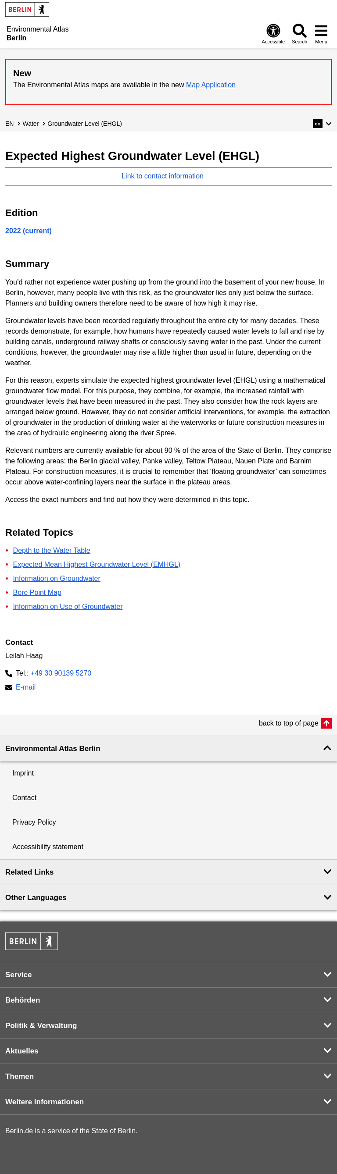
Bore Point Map (37, 592)
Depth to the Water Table (51, 550)
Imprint (23, 773)
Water (30, 123)
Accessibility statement (47, 846)
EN (9, 123)
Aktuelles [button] (22, 1051)
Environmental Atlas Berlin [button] (52, 748)
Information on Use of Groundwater (68, 606)
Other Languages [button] (36, 897)
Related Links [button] (29, 872)
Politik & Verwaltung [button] (41, 1025)
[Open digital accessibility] (273, 33)
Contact (24, 797)
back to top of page (289, 723)
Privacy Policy (34, 822)
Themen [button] (19, 1076)
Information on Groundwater (56, 578)
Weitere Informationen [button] (44, 1102)
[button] (322, 123)
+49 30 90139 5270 (61, 673)
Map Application (211, 85)
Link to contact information (167, 176)
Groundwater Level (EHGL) (84, 123)
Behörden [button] (22, 1000)
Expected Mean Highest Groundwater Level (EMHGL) (97, 564)
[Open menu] (321, 33)
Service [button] (18, 975)
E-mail (26, 688)
